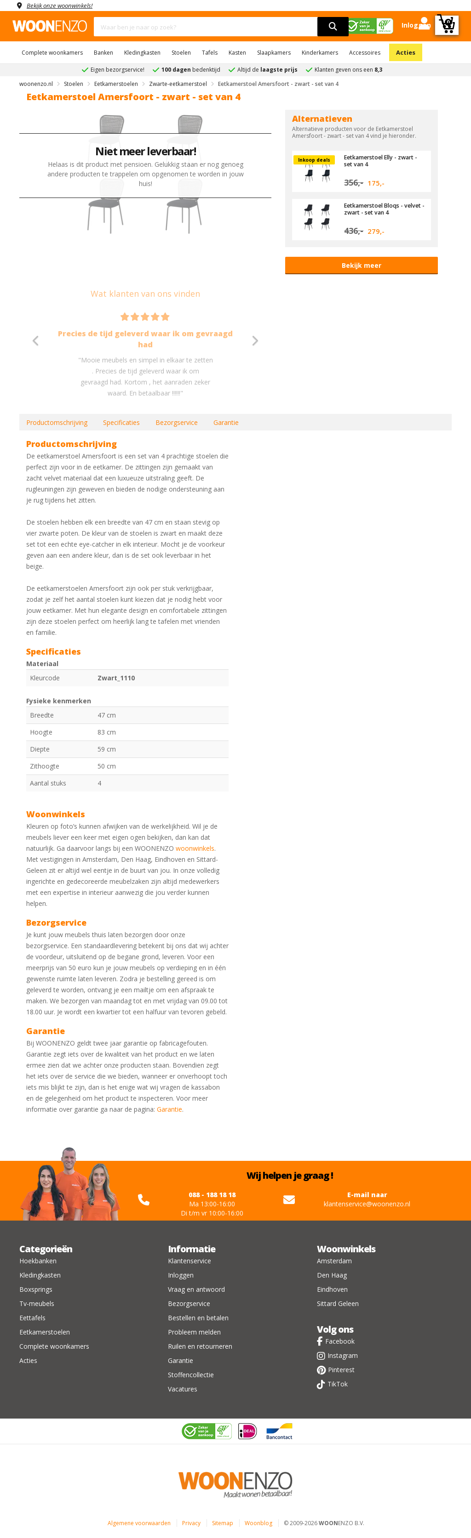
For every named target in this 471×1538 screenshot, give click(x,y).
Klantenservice (189, 1260)
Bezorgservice (176, 422)
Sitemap (222, 1523)
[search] (333, 26)
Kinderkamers (320, 53)
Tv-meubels (36, 1303)
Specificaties (121, 422)
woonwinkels (195, 848)
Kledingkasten (142, 53)
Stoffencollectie (191, 1374)
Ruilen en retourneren (200, 1346)
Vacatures (182, 1389)
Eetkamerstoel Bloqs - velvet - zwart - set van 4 (379, 208)
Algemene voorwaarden (139, 1523)
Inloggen (181, 1275)
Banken (103, 53)
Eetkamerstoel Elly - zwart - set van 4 (384, 160)
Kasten (237, 53)
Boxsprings (35, 1289)
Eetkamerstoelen (44, 1332)
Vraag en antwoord (196, 1289)
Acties (405, 52)
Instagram (342, 1355)
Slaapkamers (274, 53)
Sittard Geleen (338, 1303)
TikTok (337, 1384)
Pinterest (341, 1369)
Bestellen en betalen (198, 1317)
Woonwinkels (346, 1249)
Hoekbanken (38, 1260)
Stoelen (181, 53)
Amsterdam (334, 1260)
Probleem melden (194, 1332)
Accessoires (364, 53)
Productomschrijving (56, 422)
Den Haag (332, 1275)
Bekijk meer (361, 265)
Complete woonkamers (52, 53)
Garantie (226, 422)
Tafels (210, 53)
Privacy (191, 1523)
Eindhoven (332, 1289)
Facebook (340, 1341)
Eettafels (32, 1317)
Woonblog (258, 1523)
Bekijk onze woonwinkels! (63, 5)
